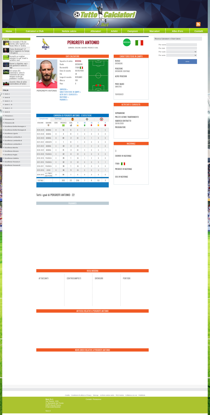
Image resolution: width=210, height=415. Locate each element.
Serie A (7, 94)
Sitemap (95, 395)
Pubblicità (142, 395)
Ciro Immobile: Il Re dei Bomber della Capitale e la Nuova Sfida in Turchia (19, 44)
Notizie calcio (69, 31)
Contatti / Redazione (93, 399)
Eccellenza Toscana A (12, 162)
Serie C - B (8, 104)
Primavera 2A (9, 119)
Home (9, 31)
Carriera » (64, 89)
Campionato (43, 119)
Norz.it (48, 411)
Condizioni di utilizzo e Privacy (81, 395)
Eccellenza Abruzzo (12, 151)
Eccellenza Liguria (11, 133)
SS (91, 122)
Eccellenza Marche (11, 147)
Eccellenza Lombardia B (13, 140)
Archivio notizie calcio (107, 395)
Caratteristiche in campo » (70, 92)
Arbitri (114, 31)
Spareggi (58, 119)
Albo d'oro (177, 31)
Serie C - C (8, 108)
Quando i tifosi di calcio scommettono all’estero (18, 83)
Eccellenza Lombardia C (13, 144)
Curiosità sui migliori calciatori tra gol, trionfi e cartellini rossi (18, 58)
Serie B (7, 97)
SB (84, 122)
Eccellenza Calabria (12, 158)
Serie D (7, 112)
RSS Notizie (120, 395)
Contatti (198, 31)
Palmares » (64, 99)
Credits (67, 395)
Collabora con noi (131, 395)
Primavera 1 (9, 116)
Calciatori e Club (35, 31)
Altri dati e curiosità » (69, 94)
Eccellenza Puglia (11, 155)
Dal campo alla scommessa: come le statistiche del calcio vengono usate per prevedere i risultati (16, 74)
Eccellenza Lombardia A (13, 137)
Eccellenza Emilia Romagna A (15, 126)
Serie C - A (8, 101)
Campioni (132, 31)
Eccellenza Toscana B (12, 165)
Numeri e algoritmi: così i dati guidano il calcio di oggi (18, 65)
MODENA (78, 61)
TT (77, 122)
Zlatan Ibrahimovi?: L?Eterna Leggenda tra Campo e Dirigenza (19, 51)
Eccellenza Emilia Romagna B (15, 130)
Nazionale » (64, 97)
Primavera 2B (9, 123)
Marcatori (154, 31)
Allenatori (96, 31)
